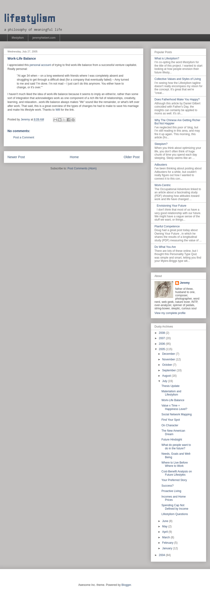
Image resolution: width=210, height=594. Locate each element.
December (169, 353)
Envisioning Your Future (171, 205)
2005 (162, 349)
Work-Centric (162, 185)
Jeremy (185, 282)
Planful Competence (167, 226)
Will (58, 109)
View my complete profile (170, 313)
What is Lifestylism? (166, 58)
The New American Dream (173, 432)
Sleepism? (161, 144)
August (167, 375)
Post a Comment (23, 137)
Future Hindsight (171, 439)
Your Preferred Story (174, 480)
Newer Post (16, 157)
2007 (162, 338)
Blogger (126, 585)
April (165, 531)
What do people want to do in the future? (176, 446)
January (167, 548)
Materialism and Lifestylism (171, 393)
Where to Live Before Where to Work (174, 464)
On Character (169, 425)
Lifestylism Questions (174, 514)
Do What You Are (165, 247)
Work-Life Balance (172, 400)
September (169, 370)
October (167, 364)
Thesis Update (170, 386)
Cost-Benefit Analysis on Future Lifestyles (176, 473)
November (169, 359)
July (165, 381)
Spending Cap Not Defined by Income (174, 507)
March (166, 537)
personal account (40, 65)
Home (74, 157)
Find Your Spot (170, 419)
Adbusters (160, 164)
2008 (162, 333)
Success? (167, 485)
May (165, 526)
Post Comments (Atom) (82, 168)
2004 (162, 555)
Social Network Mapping (176, 414)
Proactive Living (171, 491)
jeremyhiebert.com (44, 37)
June (165, 521)
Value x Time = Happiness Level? (174, 407)
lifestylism (29, 18)
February (168, 542)
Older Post (132, 157)
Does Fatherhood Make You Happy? (177, 99)
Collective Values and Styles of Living (177, 79)
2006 (162, 343)
